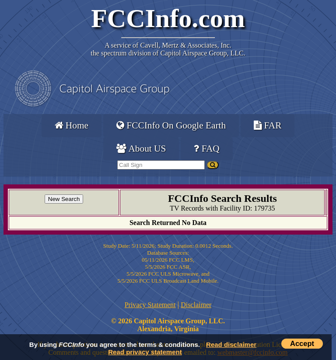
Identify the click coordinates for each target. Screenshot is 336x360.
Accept (302, 343)
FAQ (206, 148)
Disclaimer (196, 304)
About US (141, 148)
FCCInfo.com (168, 18)
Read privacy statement (145, 352)
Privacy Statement (150, 304)
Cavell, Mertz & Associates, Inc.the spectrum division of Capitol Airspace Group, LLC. (168, 49)
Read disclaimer (231, 344)
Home (71, 125)
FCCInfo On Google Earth (171, 125)
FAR (267, 125)
